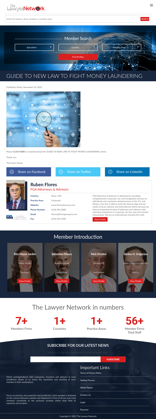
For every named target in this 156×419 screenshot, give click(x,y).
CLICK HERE (19, 151)
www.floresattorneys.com (63, 205)
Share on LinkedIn (125, 172)
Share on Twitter (75, 172)
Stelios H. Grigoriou (136, 254)
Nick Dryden (98, 254)
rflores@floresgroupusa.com (64, 214)
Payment (84, 409)
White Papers (86, 387)
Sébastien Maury (61, 254)
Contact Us (85, 395)
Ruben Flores (43, 184)
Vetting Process (87, 380)
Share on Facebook (27, 172)
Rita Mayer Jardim (25, 254)
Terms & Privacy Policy (90, 373)
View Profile (100, 219)
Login (82, 402)
